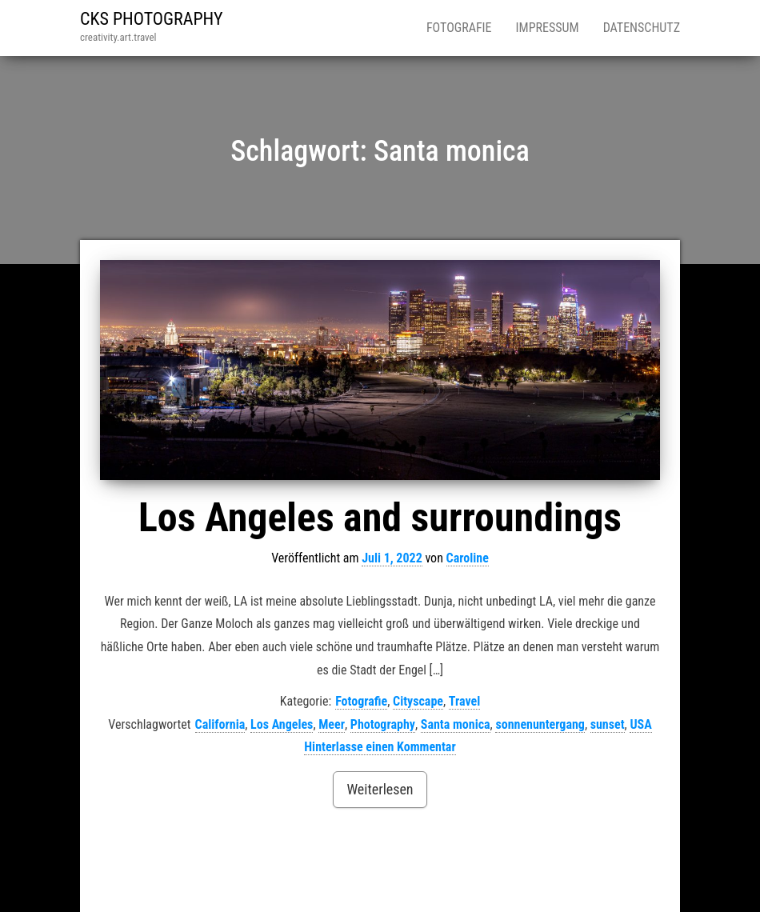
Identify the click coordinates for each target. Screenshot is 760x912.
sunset (607, 724)
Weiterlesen (379, 789)
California (220, 724)
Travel (464, 701)
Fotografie (459, 27)
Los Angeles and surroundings (380, 517)
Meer (331, 724)
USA (640, 724)
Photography (382, 724)
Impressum (547, 27)
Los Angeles (281, 724)
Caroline (467, 558)
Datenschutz (641, 27)
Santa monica (455, 724)
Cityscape (418, 701)
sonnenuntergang (539, 724)
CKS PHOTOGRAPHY (151, 19)
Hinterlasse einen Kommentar (379, 746)
